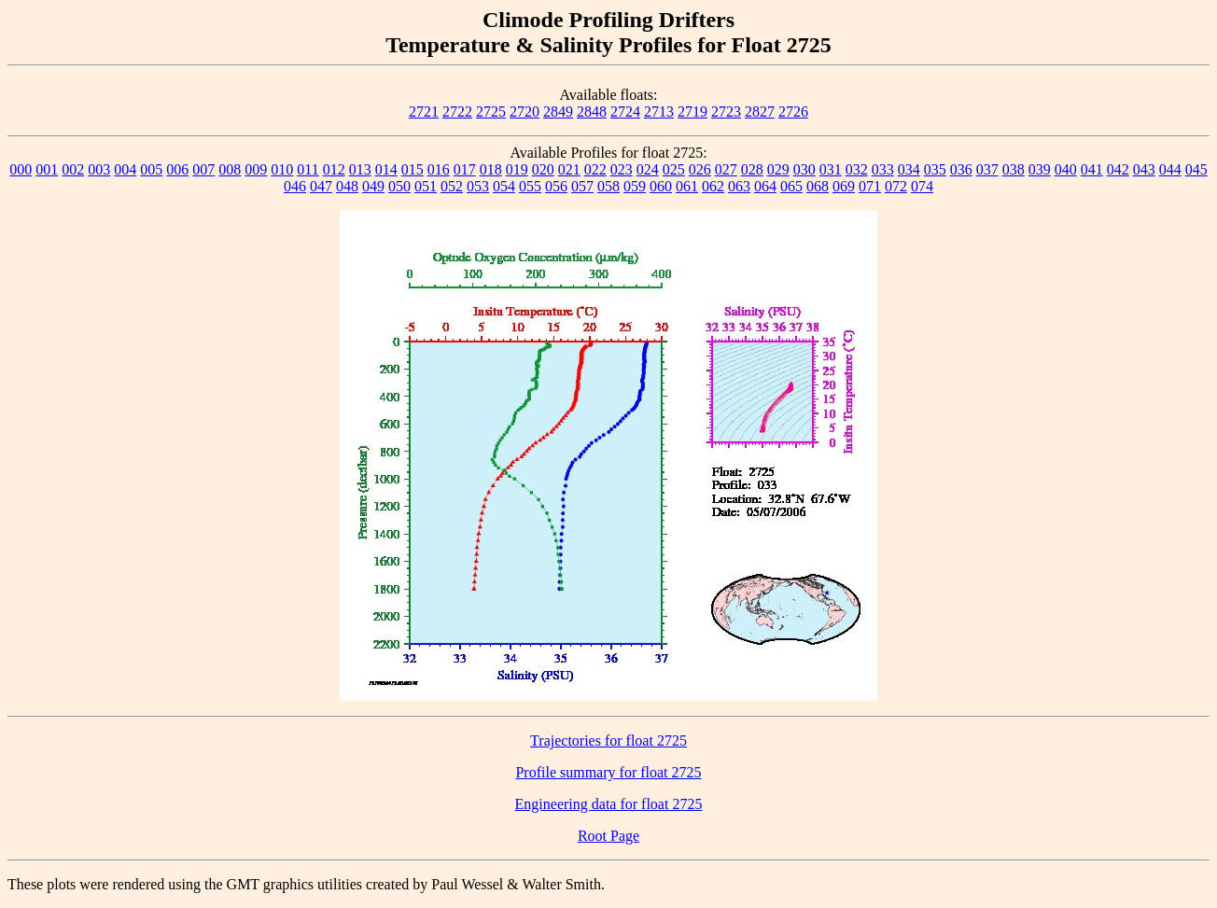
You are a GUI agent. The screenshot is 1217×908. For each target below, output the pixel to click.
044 (1170, 169)
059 (634, 186)
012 (334, 169)
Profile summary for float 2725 (608, 772)
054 (504, 186)
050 (399, 186)
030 (804, 169)
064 (765, 186)
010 (282, 169)
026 (700, 169)
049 (373, 186)
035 (935, 169)
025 (674, 169)
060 (661, 186)
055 (530, 186)
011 (307, 169)
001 (46, 169)
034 (909, 169)
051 (425, 186)
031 (830, 169)
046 (295, 186)
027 (726, 169)
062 (713, 186)
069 (843, 186)
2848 (592, 111)
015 (412, 169)
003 (99, 169)
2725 (491, 111)
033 (883, 169)
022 (595, 169)
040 (1066, 169)
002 (73, 169)
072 (896, 186)
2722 (457, 111)
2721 (424, 111)
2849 (558, 111)
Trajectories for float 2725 (608, 740)
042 (1118, 169)
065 (791, 186)
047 (321, 186)
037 (987, 169)
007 (203, 169)
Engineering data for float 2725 (609, 804)
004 (125, 169)
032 (857, 169)
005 (151, 169)
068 (817, 186)
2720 (524, 111)
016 (438, 169)
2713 (659, 111)
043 (1144, 169)
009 (256, 169)
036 (961, 169)
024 (647, 169)
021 (569, 169)
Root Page (608, 836)
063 (739, 186)
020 (543, 169)
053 (478, 186)
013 (360, 169)
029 (778, 169)
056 (556, 186)
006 (177, 169)
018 (491, 169)
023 (621, 169)
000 (20, 169)
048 (347, 186)
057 (582, 186)
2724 (625, 111)
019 (517, 169)
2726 (793, 111)
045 (1196, 169)
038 (1013, 169)
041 (1092, 169)
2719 (692, 111)
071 (870, 186)
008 (229, 169)
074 (922, 186)
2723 (726, 111)
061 (687, 186)
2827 (760, 111)
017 (465, 169)
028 (752, 169)
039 (1039, 169)
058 (608, 186)
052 (452, 186)
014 (386, 169)
